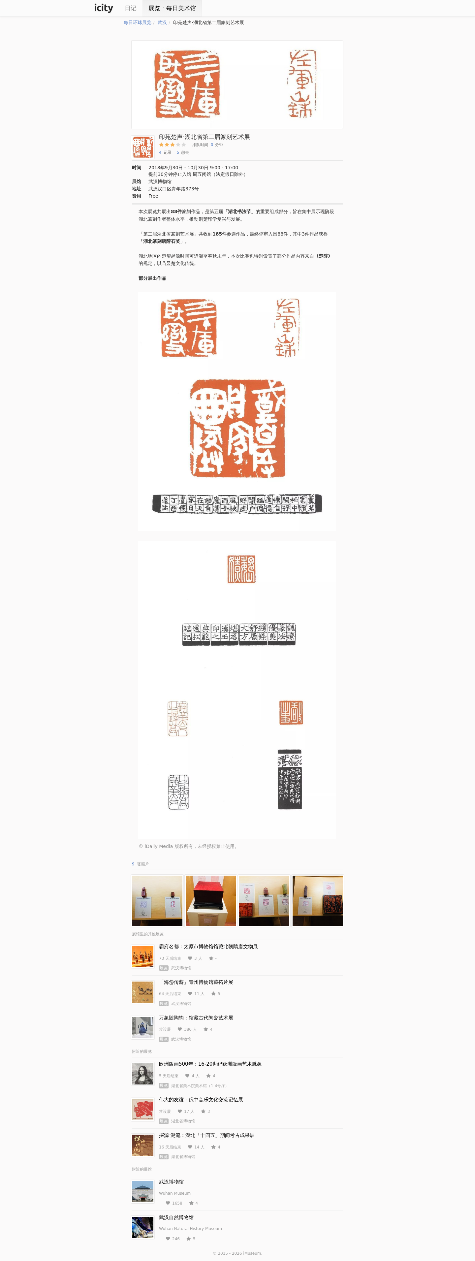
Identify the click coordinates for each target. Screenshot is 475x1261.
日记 (131, 8)
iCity (104, 8)
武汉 (162, 22)
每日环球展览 (137, 22)
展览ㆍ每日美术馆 (172, 8)
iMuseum (252, 1253)
